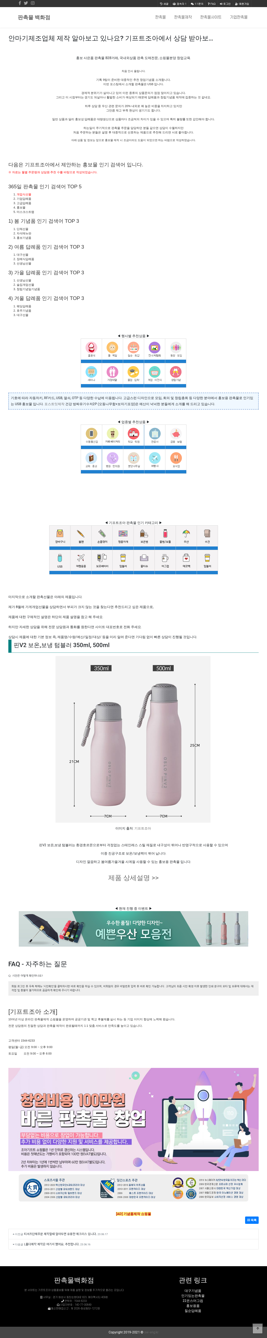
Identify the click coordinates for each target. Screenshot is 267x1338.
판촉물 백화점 (34, 17)
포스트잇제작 (54, 404)
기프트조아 (142, 828)
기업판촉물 (239, 17)
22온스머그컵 (193, 1301)
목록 (252, 1220)
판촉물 (160, 17)
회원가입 (242, 3)
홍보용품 (193, 1306)
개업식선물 (24, 194)
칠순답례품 (193, 1311)
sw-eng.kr (151, 1332)
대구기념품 (193, 1291)
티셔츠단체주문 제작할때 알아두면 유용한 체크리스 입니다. (60, 1234)
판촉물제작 (183, 17)
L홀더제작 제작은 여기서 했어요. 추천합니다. (51, 1244)
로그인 (225, 3)
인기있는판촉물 (193, 1296)
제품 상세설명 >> (133, 878)
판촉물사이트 (211, 17)
